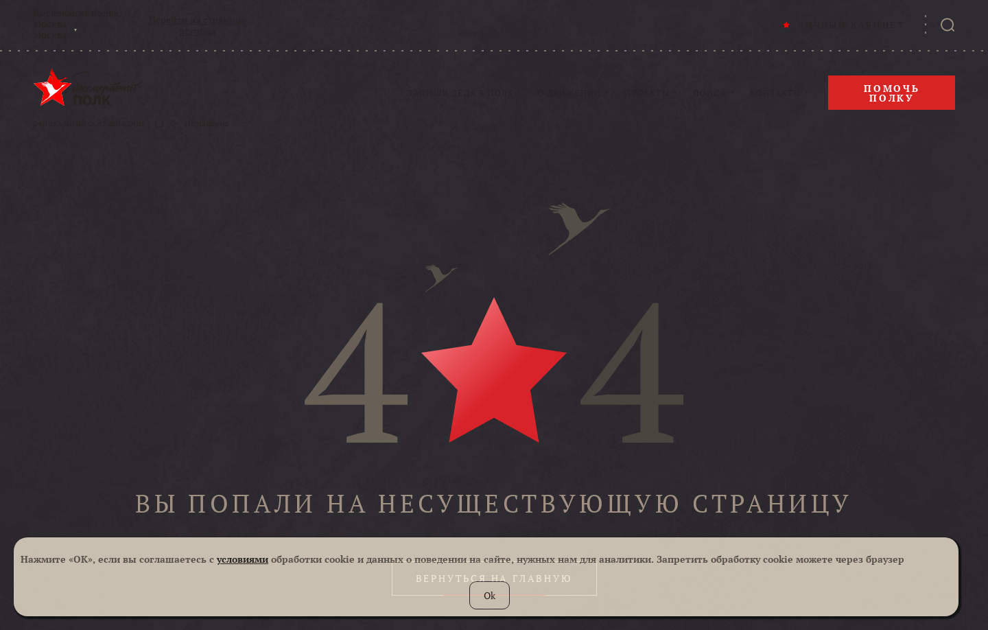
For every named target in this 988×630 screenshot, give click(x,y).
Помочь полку (892, 93)
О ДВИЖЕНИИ (569, 93)
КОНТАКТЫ (775, 93)
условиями (242, 558)
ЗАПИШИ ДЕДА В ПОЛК (461, 93)
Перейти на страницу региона (197, 25)
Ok (489, 595)
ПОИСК (710, 93)
